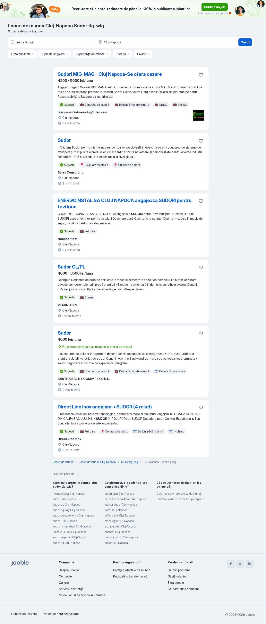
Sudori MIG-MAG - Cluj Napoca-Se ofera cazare (110, 74)
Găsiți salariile (177, 576)
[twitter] (240, 564)
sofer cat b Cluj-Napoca (120, 515)
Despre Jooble (69, 570)
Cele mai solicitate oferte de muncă (179, 493)
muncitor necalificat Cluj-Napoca (125, 499)
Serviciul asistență (71, 589)
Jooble (250, 615)
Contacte (65, 576)
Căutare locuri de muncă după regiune (180, 499)
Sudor (64, 140)
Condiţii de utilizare (24, 614)
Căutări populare (67, 474)
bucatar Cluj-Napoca (118, 532)
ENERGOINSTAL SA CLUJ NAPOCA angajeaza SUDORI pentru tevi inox (125, 203)
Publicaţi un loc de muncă (130, 576)
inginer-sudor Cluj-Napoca (69, 493)
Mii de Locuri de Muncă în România (82, 595)
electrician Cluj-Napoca (119, 493)
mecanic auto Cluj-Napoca (121, 537)
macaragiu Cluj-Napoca (119, 521)
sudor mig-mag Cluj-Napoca (70, 537)
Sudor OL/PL (71, 267)
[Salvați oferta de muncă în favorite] (201, 75)
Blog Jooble (176, 583)
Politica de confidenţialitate (60, 614)
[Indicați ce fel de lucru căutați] (51, 42)
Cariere (64, 583)
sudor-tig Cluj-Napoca (66, 504)
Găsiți (245, 42)
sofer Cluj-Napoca (116, 510)
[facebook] (231, 564)
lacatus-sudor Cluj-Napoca (70, 532)
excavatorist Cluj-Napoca (121, 526)
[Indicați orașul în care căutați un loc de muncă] (138, 42)
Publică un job (214, 7)
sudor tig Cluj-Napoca (66, 542)
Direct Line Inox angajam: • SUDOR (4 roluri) (105, 407)
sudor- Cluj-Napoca (65, 521)
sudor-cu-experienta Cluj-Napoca (73, 515)
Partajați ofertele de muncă (131, 570)
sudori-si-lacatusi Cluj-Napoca (72, 526)
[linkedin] (249, 564)
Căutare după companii (183, 589)
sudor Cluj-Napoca (64, 499)
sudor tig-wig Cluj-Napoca (69, 510)
